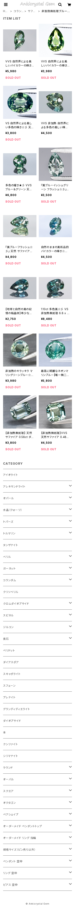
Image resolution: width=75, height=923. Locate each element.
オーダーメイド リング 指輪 (19, 837)
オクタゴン (9, 802)
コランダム (17, 11)
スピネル (8, 615)
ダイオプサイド (12, 720)
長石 (6, 638)
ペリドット (9, 650)
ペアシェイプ (11, 814)
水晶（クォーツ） (12, 510)
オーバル (8, 779)
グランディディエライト (16, 709)
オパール (8, 498)
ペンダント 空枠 (12, 861)
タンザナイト (10, 545)
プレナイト (9, 697)
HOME (5, 11)
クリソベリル (10, 592)
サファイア (31, 11)
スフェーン (9, 685)
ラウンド (8, 767)
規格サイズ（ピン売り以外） (19, 849)
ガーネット (9, 568)
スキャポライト (12, 673)
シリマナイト (10, 755)
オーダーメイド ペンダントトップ (22, 826)
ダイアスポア (11, 662)
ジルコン (8, 627)
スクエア (8, 791)
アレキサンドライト (14, 486)
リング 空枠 (10, 873)
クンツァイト (10, 744)
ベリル (7, 556)
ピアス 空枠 (10, 884)
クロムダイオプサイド (16, 603)
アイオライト (10, 474)
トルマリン (9, 533)
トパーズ (8, 521)
